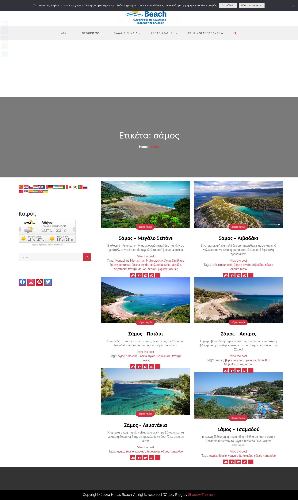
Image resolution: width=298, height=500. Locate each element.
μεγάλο (176, 265)
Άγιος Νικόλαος (174, 260)
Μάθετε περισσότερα (251, 5)
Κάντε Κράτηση (164, 33)
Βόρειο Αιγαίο (145, 226)
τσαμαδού (176, 451)
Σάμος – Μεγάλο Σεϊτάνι (145, 238)
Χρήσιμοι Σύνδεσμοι (205, 33)
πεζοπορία (120, 269)
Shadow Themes (201, 495)
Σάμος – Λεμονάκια (145, 425)
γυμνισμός (249, 360)
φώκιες (173, 269)
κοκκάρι (140, 451)
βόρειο (130, 451)
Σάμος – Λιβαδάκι (238, 238)
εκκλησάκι (156, 265)
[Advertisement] (149, 68)
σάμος (142, 269)
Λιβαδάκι (258, 265)
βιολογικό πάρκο (119, 265)
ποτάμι (132, 269)
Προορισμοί (93, 33)
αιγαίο (120, 451)
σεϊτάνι (151, 269)
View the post (145, 256)
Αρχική (66, 33)
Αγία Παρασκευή (222, 265)
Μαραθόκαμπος (234, 364)
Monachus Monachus (130, 260)
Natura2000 (154, 260)
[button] (235, 33)
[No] (293, 6)
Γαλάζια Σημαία (127, 33)
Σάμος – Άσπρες (238, 333)
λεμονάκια (153, 451)
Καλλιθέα (264, 360)
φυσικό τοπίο (238, 269)
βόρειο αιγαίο (140, 265)
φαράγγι (163, 269)
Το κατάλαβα (228, 5)
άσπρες (219, 360)
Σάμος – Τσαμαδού (239, 429)
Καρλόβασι (164, 356)
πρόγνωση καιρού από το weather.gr (47, 245)
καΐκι (167, 265)
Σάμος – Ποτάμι (145, 333)
